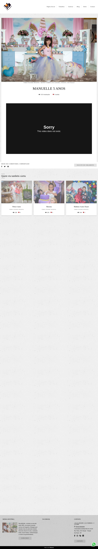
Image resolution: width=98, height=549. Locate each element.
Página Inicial (51, 6)
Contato (92, 6)
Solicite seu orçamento (85, 462)
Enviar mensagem (80, 528)
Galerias (70, 6)
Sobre (85, 6)
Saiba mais (25, 540)
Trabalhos (61, 6)
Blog (78, 6)
